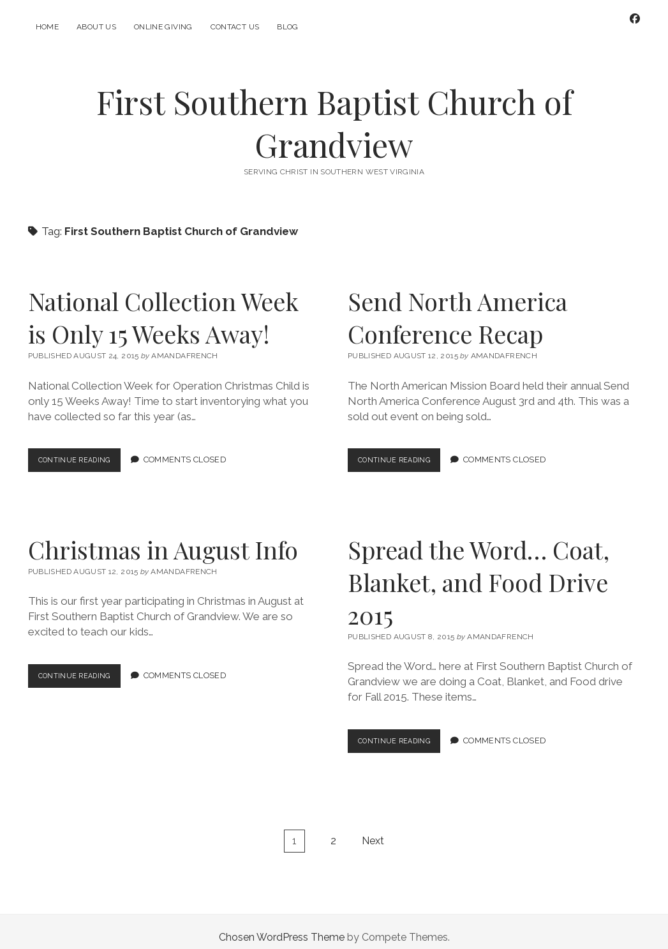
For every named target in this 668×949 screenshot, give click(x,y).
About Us (96, 26)
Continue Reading (85, 451)
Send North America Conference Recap (457, 305)
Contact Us (235, 26)
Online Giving (163, 26)
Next (373, 829)
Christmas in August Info (163, 538)
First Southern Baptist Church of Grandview (334, 111)
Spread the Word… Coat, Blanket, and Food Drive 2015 (478, 570)
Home (47, 26)
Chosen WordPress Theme (282, 926)
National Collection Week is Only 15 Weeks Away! (163, 305)
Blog (287, 26)
